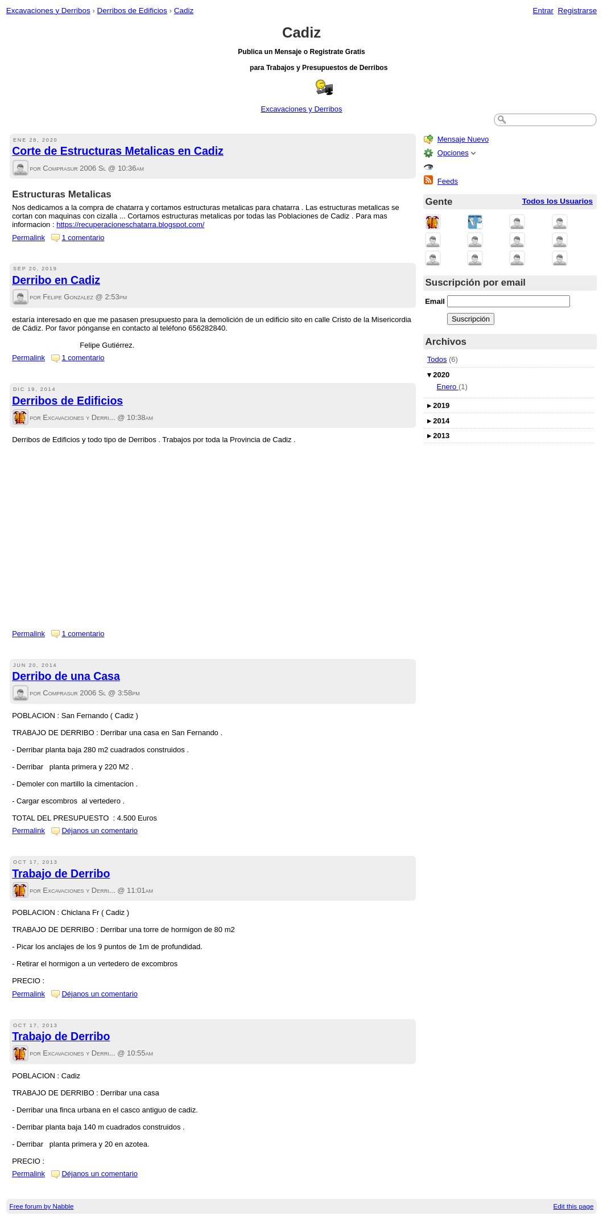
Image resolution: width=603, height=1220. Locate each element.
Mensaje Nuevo (463, 139)
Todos (437, 359)
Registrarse (577, 10)
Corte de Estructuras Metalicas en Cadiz (118, 151)
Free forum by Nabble (42, 1206)
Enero (448, 386)
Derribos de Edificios (132, 10)
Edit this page (574, 1206)
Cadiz (183, 10)
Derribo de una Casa (66, 676)
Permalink (28, 237)
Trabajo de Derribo (61, 873)
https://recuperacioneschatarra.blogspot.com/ (130, 224)
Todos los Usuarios (557, 201)
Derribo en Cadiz (56, 280)
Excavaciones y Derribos (48, 10)
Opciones (453, 153)
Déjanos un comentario (99, 830)
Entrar (543, 10)
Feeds (447, 181)
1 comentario (82, 237)
